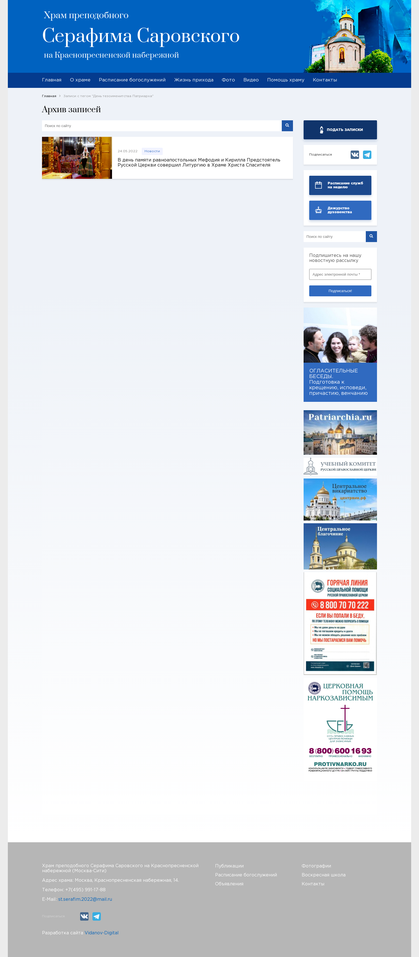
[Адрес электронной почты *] (340, 274)
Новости (152, 151)
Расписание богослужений (132, 80)
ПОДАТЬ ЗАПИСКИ (345, 130)
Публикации (229, 866)
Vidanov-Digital (102, 933)
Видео (251, 80)
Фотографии (316, 866)
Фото (228, 80)
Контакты (325, 80)
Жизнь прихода (193, 80)
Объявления (229, 884)
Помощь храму (285, 80)
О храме (80, 80)
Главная (52, 80)
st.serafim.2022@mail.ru (85, 899)
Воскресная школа (324, 875)
